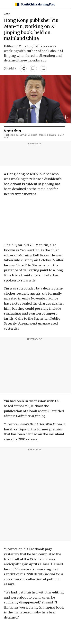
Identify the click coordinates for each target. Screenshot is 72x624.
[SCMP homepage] (34, 4)
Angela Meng (12, 130)
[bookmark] (33, 68)
